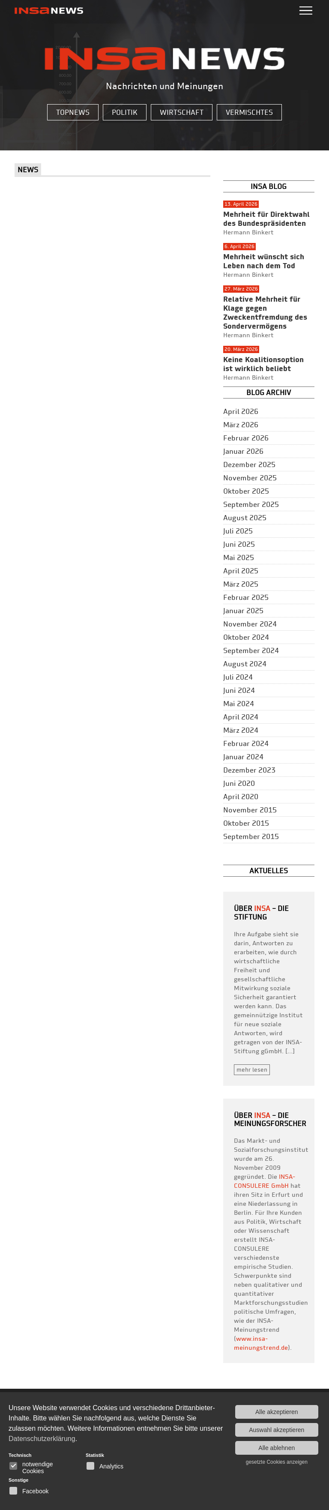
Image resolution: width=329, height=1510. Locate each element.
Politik (125, 112)
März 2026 (240, 424)
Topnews (73, 112)
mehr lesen (251, 1069)
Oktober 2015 (246, 823)
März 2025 (240, 584)
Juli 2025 (238, 531)
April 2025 (240, 570)
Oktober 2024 (246, 637)
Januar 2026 (243, 451)
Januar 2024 (243, 756)
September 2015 (251, 836)
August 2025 (244, 517)
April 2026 (240, 411)
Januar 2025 (243, 610)
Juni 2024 (239, 690)
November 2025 (250, 477)
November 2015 (250, 810)
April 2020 (240, 796)
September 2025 (251, 504)
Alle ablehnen (276, 1447)
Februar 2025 (246, 597)
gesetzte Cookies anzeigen (277, 1462)
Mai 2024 (238, 703)
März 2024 (240, 730)
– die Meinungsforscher (270, 1119)
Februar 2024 (246, 743)
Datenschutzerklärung (42, 1438)
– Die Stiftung (261, 912)
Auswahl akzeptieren (276, 1429)
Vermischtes (249, 112)
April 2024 (240, 717)
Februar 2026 (246, 438)
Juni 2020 (239, 783)
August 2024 (244, 663)
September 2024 (251, 650)
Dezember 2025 (249, 464)
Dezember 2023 (249, 770)
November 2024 (250, 624)
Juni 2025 (239, 544)
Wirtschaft (181, 112)
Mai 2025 (238, 557)
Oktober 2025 (246, 491)
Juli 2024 (238, 677)
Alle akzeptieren (276, 1411)
